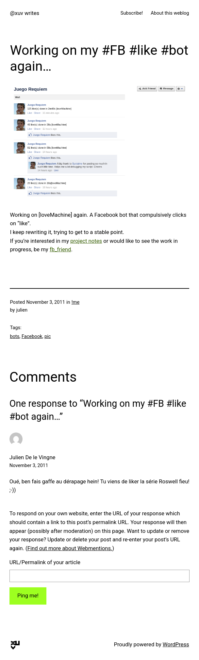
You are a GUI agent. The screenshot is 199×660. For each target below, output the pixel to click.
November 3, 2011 (28, 465)
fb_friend (60, 249)
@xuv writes (24, 13)
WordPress (176, 644)
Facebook (32, 336)
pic (47, 336)
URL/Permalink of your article (44, 562)
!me (75, 302)
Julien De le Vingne (32, 457)
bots (14, 336)
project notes (86, 241)
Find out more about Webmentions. (69, 548)
